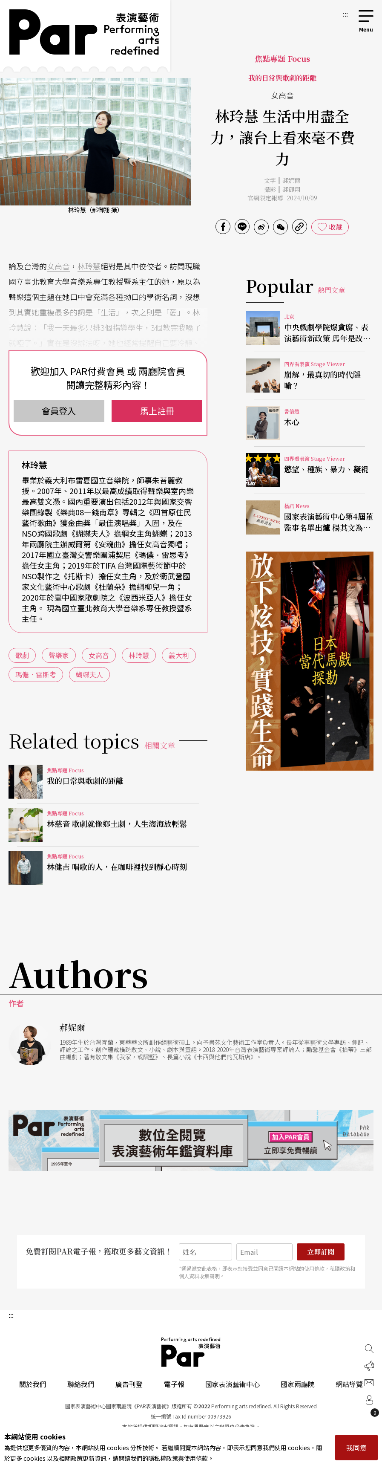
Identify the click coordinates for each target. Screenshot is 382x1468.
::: (345, 14)
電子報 (174, 1384)
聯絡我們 (81, 1384)
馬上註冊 (157, 411)
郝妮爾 (291, 180)
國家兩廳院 (298, 1384)
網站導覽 (349, 1384)
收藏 (335, 227)
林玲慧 (89, 266)
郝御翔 (291, 189)
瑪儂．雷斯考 (35, 674)
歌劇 (22, 655)
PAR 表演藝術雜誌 (191, 1352)
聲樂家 (59, 655)
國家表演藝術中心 (232, 1384)
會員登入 (59, 411)
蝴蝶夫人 (89, 674)
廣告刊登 (129, 1384)
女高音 (58, 266)
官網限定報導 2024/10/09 (282, 198)
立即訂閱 (320, 1252)
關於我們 (32, 1384)
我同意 (356, 1447)
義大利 (179, 655)
